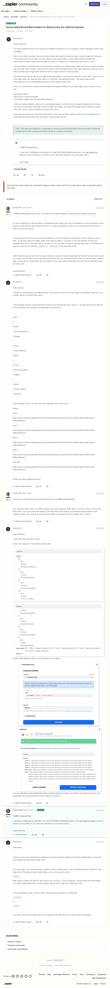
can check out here (87, 821)
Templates (101, 974)
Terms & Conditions (46, 965)
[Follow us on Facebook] (13, 976)
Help (49, 974)
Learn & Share (21, 11)
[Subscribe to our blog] (21, 976)
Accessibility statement (63, 965)
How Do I (23, 17)
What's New (37, 11)
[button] (94, 4)
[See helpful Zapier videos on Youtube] (30, 976)
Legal (96, 983)
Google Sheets (20, 169)
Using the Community (16, 945)
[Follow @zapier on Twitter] (26, 976)
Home (6, 17)
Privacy (103, 983)
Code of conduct (14, 941)
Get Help (6, 11)
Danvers (16, 208)
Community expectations (18, 949)
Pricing (42, 974)
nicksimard (17, 810)
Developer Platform (61, 974)
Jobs (82, 974)
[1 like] (18, 271)
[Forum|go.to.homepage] (21, 4)
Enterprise (90, 974)
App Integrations (99, 978)
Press (74, 974)
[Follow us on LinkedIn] (17, 976)
